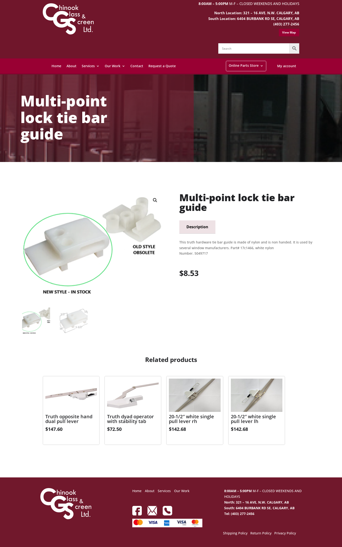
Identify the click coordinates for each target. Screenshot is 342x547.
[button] (155, 200)
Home (56, 66)
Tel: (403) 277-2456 (239, 513)
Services (88, 66)
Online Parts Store (244, 65)
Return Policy (260, 533)
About (71, 66)
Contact (136, 66)
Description (197, 226)
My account (286, 66)
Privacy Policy (285, 533)
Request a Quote (162, 66)
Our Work (112, 66)
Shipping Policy (235, 533)
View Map (289, 32)
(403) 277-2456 (286, 24)
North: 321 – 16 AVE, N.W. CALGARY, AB (256, 502)
